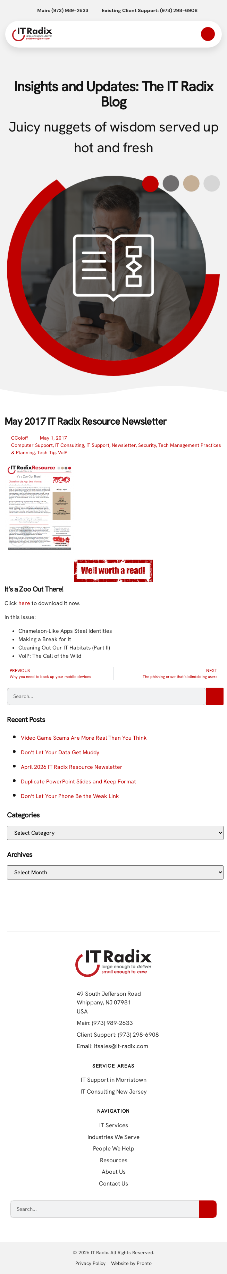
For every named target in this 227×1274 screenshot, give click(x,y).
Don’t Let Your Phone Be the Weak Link (70, 796)
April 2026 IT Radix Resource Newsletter (72, 767)
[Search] (215, 696)
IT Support (97, 445)
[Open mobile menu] (208, 34)
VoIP (62, 452)
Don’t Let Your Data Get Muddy (60, 752)
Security (147, 445)
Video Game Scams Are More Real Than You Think (84, 737)
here (24, 603)
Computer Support (32, 445)
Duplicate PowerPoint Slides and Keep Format (78, 781)
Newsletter (124, 445)
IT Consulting (69, 445)
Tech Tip (46, 452)
